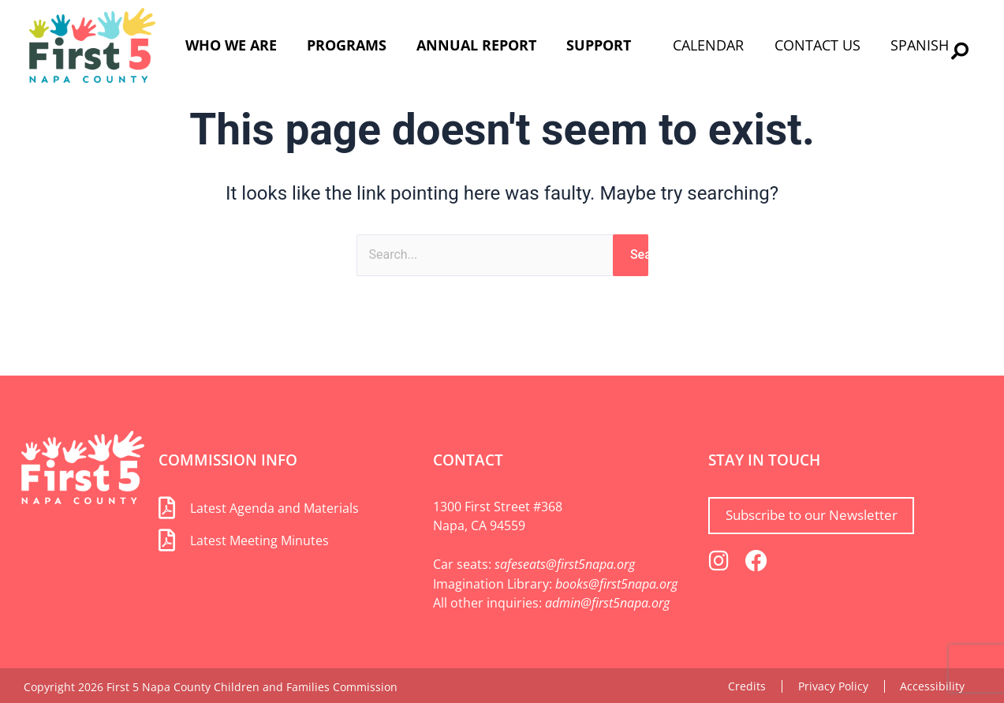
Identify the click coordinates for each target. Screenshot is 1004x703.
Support (598, 45)
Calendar (708, 45)
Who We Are (231, 45)
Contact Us (817, 45)
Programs (346, 45)
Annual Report (476, 45)
